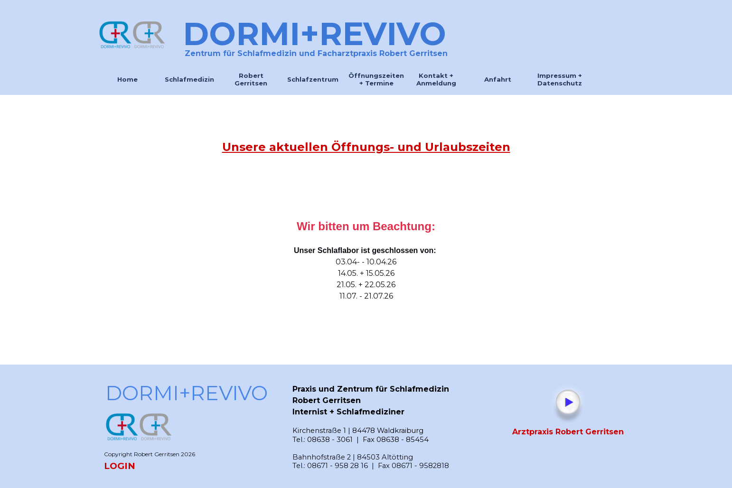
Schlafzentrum (312, 79)
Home (127, 79)
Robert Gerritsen (251, 79)
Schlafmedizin (189, 79)
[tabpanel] (366, 147)
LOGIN (119, 465)
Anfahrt (497, 79)
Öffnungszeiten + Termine (376, 79)
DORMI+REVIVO (314, 33)
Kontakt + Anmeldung (436, 79)
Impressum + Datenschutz (559, 79)
